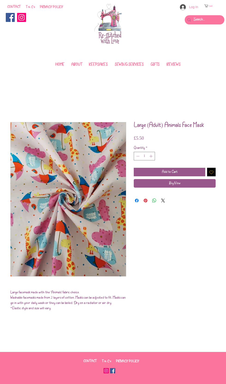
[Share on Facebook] (137, 200)
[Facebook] (10, 17)
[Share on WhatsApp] (154, 200)
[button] (210, 5)
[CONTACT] (13, 7)
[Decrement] (137, 156)
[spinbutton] (144, 156)
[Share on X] (163, 200)
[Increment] (151, 156)
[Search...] (204, 19)
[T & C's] (30, 7)
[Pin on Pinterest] (145, 200)
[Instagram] (21, 17)
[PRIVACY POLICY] (51, 7)
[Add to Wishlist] (211, 172)
